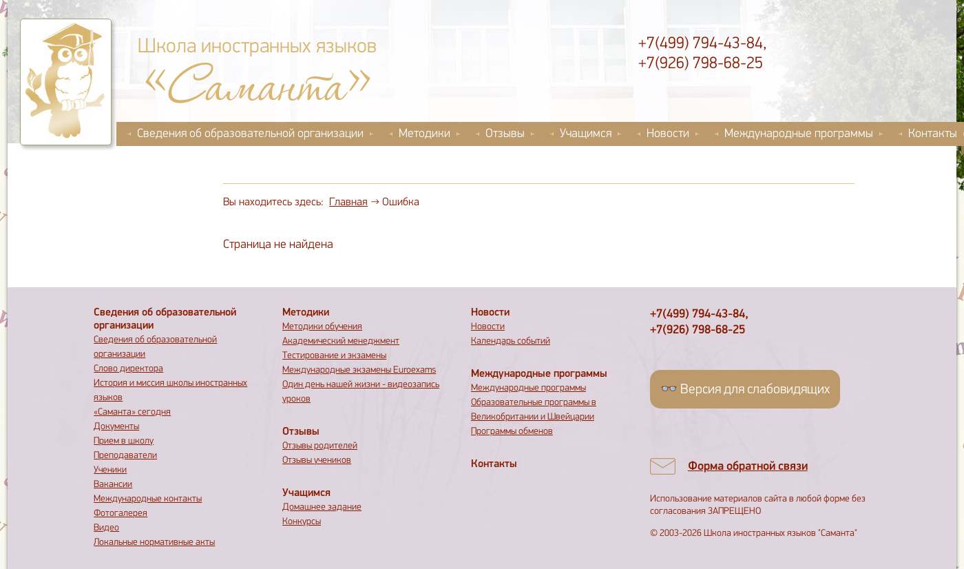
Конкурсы (301, 522)
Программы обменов (512, 431)
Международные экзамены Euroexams (359, 370)
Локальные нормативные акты (154, 542)
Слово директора (128, 369)
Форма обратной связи (748, 466)
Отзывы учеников (316, 460)
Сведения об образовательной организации (250, 134)
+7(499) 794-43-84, (702, 44)
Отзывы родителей (319, 446)
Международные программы (798, 134)
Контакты (494, 464)
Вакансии (113, 484)
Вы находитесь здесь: (273, 202)
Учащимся (585, 134)
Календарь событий (510, 341)
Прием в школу (124, 441)
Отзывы (505, 134)
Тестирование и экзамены (334, 356)
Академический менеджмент (340, 341)
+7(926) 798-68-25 (700, 64)
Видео (106, 528)
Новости (668, 134)
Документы (116, 427)
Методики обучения (322, 327)
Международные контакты (148, 499)
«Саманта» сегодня (132, 412)
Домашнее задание (322, 507)
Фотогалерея (120, 513)
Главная (348, 202)
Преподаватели (125, 456)
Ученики (110, 470)
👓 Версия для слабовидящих (745, 390)
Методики (424, 134)
